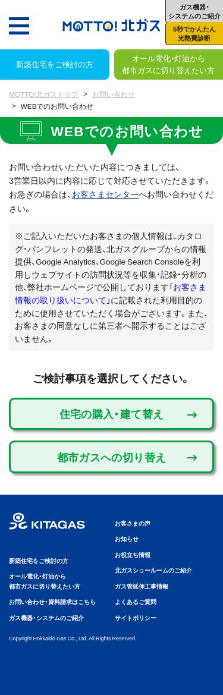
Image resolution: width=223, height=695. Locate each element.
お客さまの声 (132, 522)
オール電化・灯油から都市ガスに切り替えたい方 (168, 64)
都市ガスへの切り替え (112, 457)
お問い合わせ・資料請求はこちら (52, 601)
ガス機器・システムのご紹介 (46, 617)
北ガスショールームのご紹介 (153, 569)
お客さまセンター (105, 193)
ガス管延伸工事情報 (141, 585)
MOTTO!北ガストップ (43, 94)
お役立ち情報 (132, 554)
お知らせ (127, 538)
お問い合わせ (113, 94)
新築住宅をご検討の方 (54, 64)
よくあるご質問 (135, 601)
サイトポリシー (135, 617)
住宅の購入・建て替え (111, 413)
